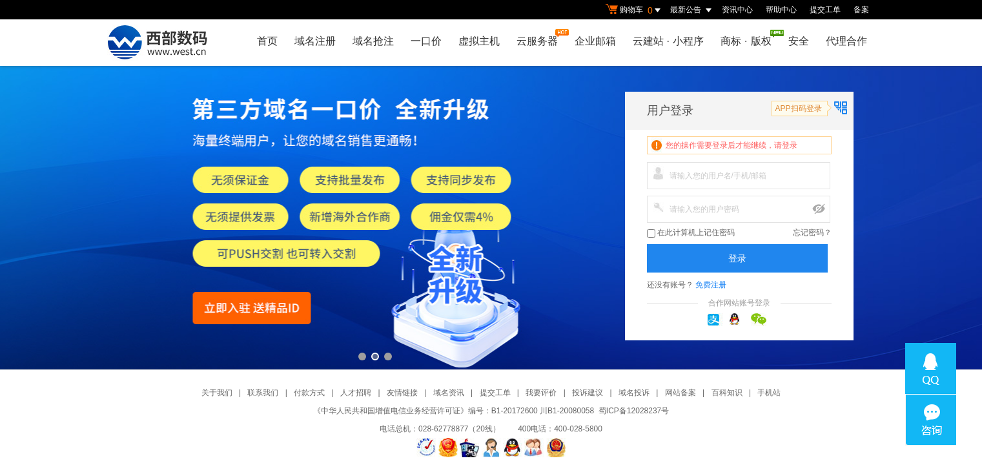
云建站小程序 (668, 41)
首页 (267, 41)
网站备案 (680, 392)
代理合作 (846, 41)
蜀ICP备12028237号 (633, 410)
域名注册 (315, 41)
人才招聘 (355, 392)
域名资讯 (448, 392)
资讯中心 (737, 9)
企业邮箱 (595, 41)
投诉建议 (587, 392)
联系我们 (262, 392)
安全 (798, 41)
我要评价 (541, 392)
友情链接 (402, 392)
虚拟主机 (479, 41)
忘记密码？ (812, 232)
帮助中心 (781, 9)
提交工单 (825, 9)
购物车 (635, 10)
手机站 (769, 392)
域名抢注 (373, 41)
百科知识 (726, 392)
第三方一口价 (491, 217)
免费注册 (710, 284)
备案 (861, 9)
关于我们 (216, 392)
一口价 (426, 41)
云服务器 (540, 37)
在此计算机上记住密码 (691, 233)
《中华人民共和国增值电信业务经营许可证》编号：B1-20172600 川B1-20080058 (453, 410)
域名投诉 (634, 392)
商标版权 (749, 38)
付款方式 (309, 392)
